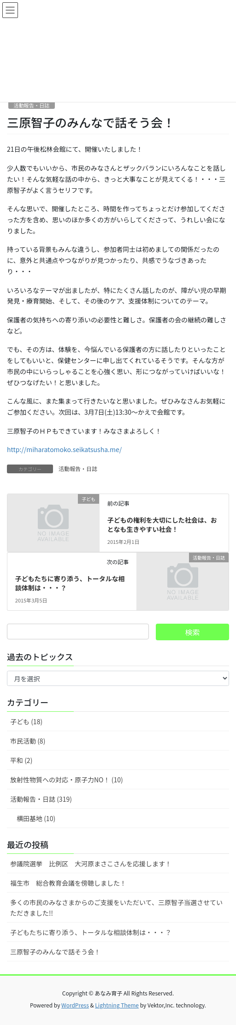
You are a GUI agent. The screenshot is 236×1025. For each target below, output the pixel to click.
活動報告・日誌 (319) (41, 799)
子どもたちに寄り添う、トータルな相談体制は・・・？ (70, 583)
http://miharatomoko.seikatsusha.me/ (64, 449)
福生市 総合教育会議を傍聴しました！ (68, 883)
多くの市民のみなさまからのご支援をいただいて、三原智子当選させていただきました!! (116, 908)
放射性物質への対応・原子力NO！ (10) (66, 779)
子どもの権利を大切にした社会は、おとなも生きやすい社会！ (162, 524)
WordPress (75, 1005)
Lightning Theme (117, 1005)
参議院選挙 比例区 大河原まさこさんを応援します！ (90, 863)
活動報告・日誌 (31, 105)
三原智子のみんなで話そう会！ (55, 951)
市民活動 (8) (27, 740)
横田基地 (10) (36, 818)
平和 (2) (21, 760)
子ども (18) (26, 721)
